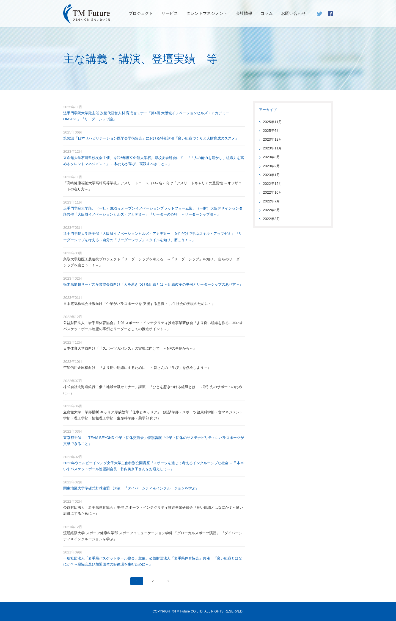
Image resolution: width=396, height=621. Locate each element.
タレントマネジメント (206, 13)
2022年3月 (271, 219)
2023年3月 (271, 157)
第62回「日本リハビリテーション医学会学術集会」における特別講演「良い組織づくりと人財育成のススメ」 (151, 138)
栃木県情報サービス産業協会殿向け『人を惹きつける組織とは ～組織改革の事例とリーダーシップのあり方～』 (153, 284)
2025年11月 (272, 122)
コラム (266, 13)
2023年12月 (272, 139)
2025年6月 (271, 131)
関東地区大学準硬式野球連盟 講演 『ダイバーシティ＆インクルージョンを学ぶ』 (131, 488)
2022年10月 (272, 192)
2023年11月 (272, 148)
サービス (169, 13)
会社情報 (244, 13)
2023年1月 (271, 175)
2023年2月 (271, 166)
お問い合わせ (293, 13)
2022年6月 (271, 210)
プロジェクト (140, 13)
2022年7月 (271, 201)
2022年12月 (272, 184)
